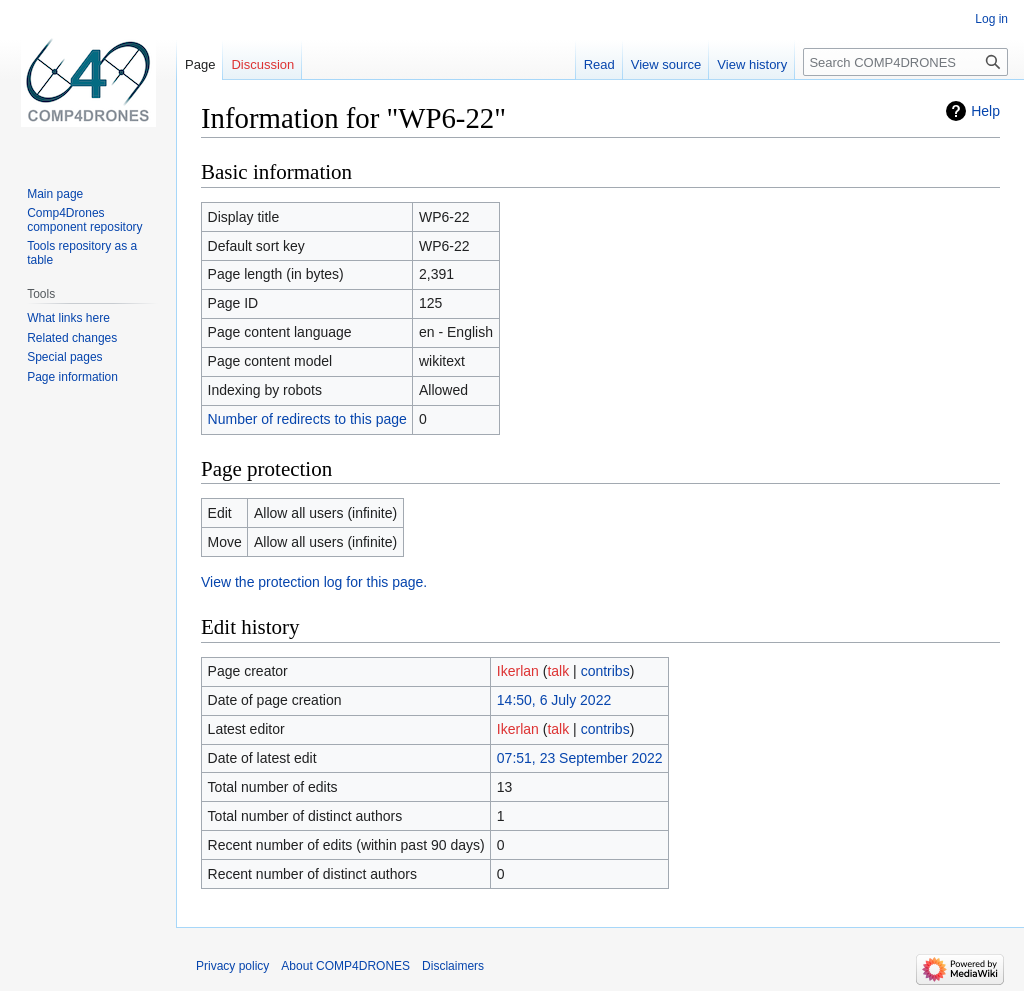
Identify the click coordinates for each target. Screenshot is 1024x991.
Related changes (72, 338)
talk (558, 671)
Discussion (262, 64)
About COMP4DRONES (345, 966)
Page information (72, 377)
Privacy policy (232, 966)
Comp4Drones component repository (84, 220)
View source (666, 64)
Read (599, 64)
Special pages (64, 357)
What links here (68, 318)
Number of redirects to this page (307, 419)
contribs (605, 671)
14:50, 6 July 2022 (554, 700)
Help (985, 111)
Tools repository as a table (82, 253)
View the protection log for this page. (314, 582)
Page (200, 64)
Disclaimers (453, 966)
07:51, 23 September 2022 (580, 758)
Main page (55, 194)
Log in (991, 19)
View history (752, 64)
